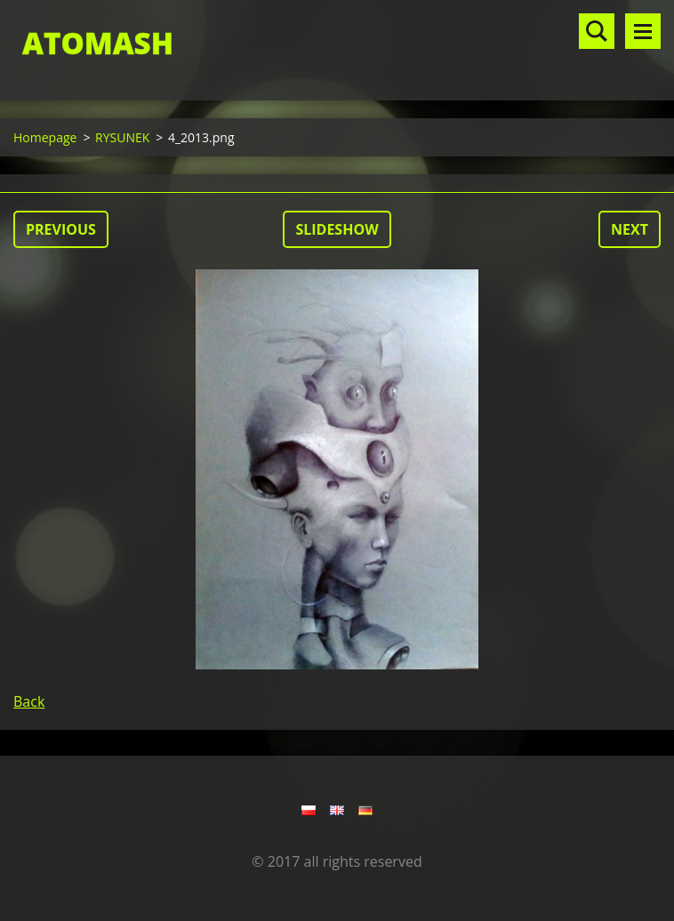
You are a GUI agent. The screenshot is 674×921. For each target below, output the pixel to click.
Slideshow (336, 229)
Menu (643, 31)
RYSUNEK (122, 137)
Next (629, 229)
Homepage (44, 137)
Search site (596, 31)
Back (28, 701)
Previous (61, 229)
